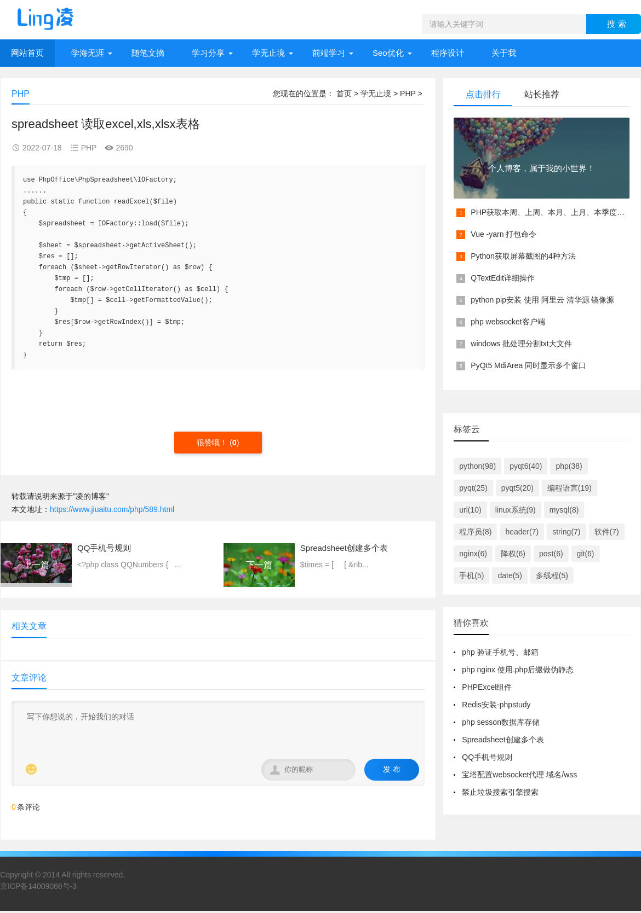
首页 (344, 93)
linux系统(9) (515, 509)
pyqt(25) (473, 488)
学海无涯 (87, 52)
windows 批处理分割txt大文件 (521, 343)
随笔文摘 (147, 52)
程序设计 (447, 52)
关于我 (503, 52)
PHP (408, 93)
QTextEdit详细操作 (503, 278)
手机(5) (471, 575)
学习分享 (208, 52)
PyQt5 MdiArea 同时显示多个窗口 (528, 365)
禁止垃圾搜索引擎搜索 (500, 792)
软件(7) (606, 531)
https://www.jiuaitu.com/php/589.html (112, 509)
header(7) (522, 531)
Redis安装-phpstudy (496, 704)
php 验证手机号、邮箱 (500, 652)
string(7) (566, 531)
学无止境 (268, 52)
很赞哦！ (213, 442)
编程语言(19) (569, 488)
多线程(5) (552, 575)
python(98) (477, 466)
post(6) (551, 553)
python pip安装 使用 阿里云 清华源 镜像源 (542, 299)
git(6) (585, 553)
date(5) (509, 575)
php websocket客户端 (508, 321)
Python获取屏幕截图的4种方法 (523, 256)
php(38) (569, 466)
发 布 (391, 769)
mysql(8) (564, 509)
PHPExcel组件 (487, 687)
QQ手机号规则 (487, 757)
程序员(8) (475, 531)
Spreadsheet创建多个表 (502, 739)
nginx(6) (473, 553)
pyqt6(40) (526, 466)
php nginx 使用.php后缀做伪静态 (518, 669)
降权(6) (513, 553)
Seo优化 (388, 52)
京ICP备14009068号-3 (38, 886)
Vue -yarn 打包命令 (503, 234)
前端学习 (328, 52)
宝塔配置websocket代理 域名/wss (519, 774)
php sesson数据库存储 (501, 722)
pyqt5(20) (517, 488)
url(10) (470, 509)
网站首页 (27, 52)
